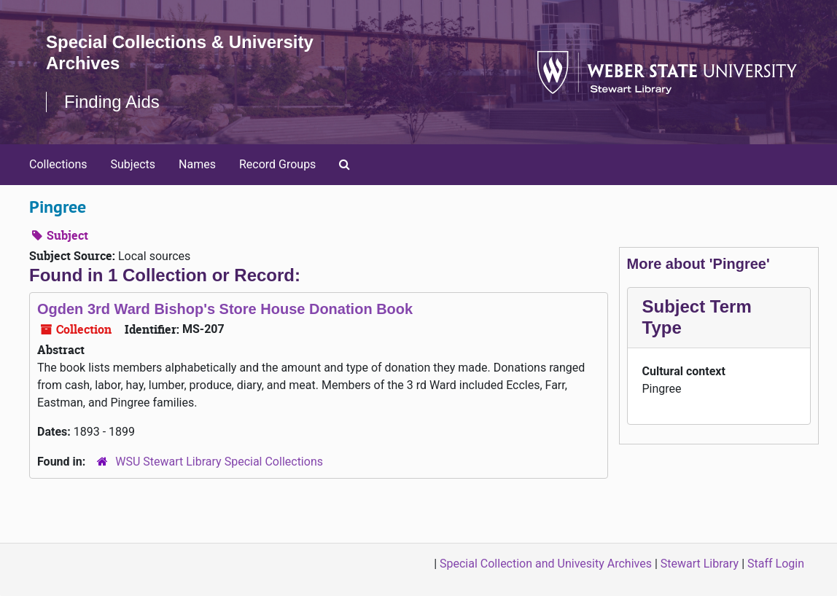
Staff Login (775, 563)
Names (197, 164)
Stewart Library (700, 563)
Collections (58, 164)
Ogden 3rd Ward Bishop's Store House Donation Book (225, 309)
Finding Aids (112, 101)
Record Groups (277, 164)
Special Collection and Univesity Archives (546, 563)
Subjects (133, 164)
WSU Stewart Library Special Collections (219, 461)
